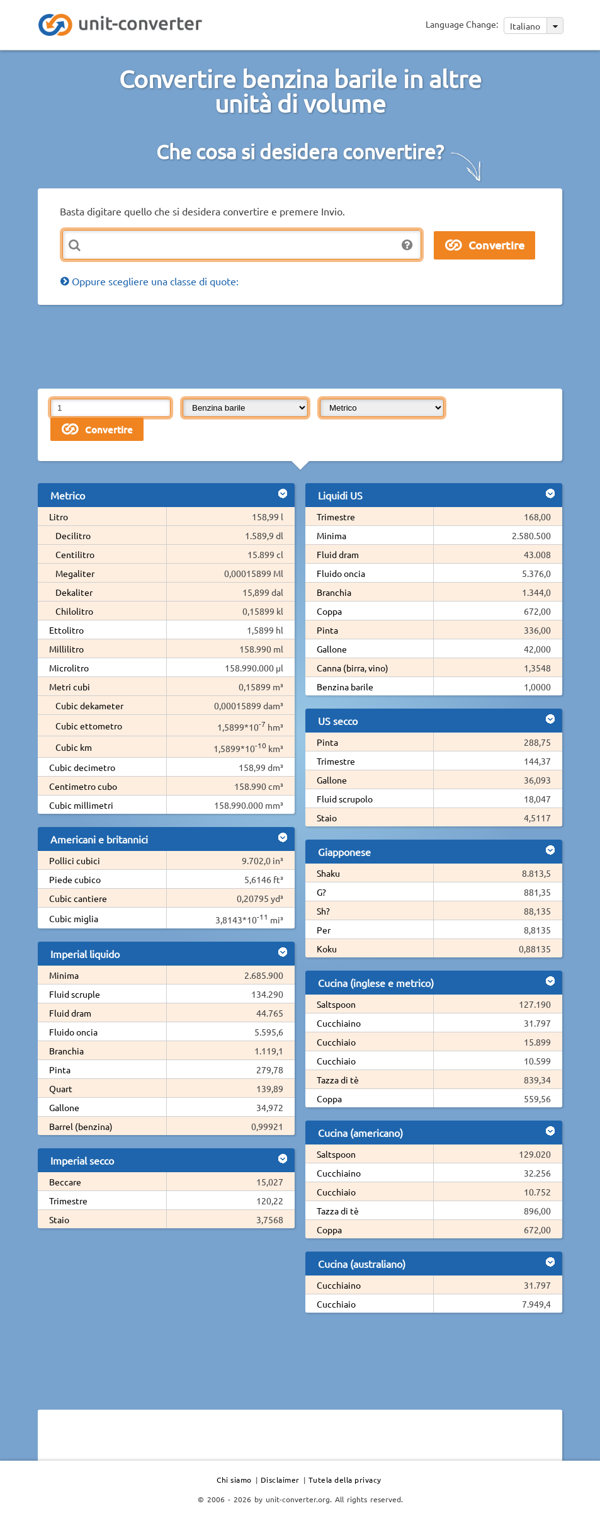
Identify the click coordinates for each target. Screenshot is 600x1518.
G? (321, 892)
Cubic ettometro (88, 725)
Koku (327, 948)
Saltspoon (336, 1004)
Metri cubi (69, 686)
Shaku (328, 873)
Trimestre (68, 1200)
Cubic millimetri (81, 805)
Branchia (66, 1050)
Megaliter (74, 573)
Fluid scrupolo (345, 798)
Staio (59, 1219)
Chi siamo (234, 1480)
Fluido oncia (73, 1031)
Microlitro (69, 667)
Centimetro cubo (83, 786)
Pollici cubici (74, 860)
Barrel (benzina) (81, 1126)
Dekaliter (74, 592)
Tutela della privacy (345, 1480)
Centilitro (74, 554)
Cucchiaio (336, 1041)
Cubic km (73, 747)
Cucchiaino (339, 1023)
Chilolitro (74, 611)
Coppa (329, 611)
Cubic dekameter (89, 705)
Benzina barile (345, 686)
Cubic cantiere (78, 898)
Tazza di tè (338, 1079)
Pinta (60, 1069)
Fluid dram (70, 1013)
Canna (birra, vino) (352, 667)
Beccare (65, 1181)
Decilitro (73, 535)
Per (324, 929)
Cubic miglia (73, 918)
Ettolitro (66, 630)
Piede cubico (75, 879)
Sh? (323, 910)
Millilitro (66, 648)
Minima (64, 975)
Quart (60, 1088)
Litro (58, 516)
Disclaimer (280, 1480)
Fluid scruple (74, 994)
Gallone (64, 1107)
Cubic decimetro (82, 767)
